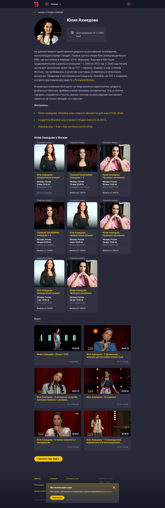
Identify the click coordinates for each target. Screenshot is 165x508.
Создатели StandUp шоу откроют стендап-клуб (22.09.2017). (72, 119)
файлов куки (106, 491)
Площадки (39, 485)
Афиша (37, 478)
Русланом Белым (84, 80)
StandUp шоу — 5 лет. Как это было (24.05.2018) (65, 126)
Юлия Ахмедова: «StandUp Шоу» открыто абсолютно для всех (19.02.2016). (81, 113)
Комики (53, 478)
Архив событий (41, 491)
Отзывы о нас (72, 478)
